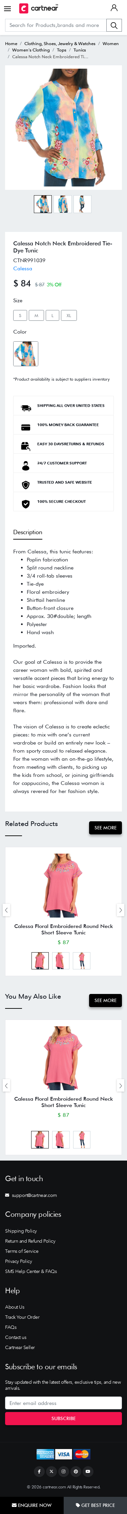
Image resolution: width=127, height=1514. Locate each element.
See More (105, 827)
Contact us (15, 1337)
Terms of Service (21, 1251)
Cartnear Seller (20, 1347)
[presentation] (6, 910)
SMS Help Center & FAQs (31, 1271)
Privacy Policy (18, 1261)
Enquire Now (31, 1505)
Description (27, 532)
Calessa (22, 268)
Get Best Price (95, 1505)
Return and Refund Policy (30, 1241)
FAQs (10, 1327)
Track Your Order (22, 1317)
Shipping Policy (21, 1231)
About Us (14, 1307)
